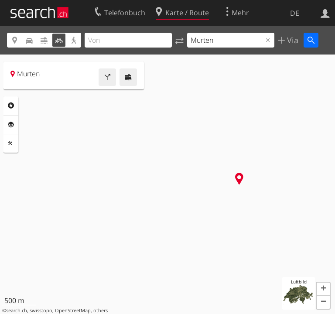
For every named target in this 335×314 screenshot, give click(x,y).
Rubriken (10, 105)
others (100, 310)
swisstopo (41, 310)
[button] (323, 289)
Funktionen (10, 143)
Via (291, 40)
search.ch (16, 310)
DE (294, 13)
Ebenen (10, 125)
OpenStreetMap (73, 310)
